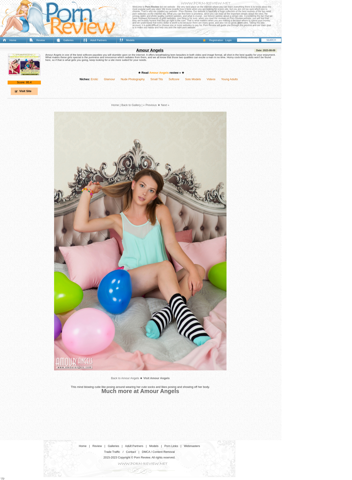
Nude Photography (133, 79)
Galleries (68, 40)
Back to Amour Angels (125, 378)
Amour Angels (150, 50)
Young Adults (229, 79)
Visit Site (25, 91)
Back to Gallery (131, 105)
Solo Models (193, 79)
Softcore (174, 79)
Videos (211, 79)
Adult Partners (98, 40)
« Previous (150, 105)
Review (40, 40)
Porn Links (171, 446)
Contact (131, 451)
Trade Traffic (112, 451)
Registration (216, 40)
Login (228, 40)
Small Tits (156, 79)
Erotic (94, 79)
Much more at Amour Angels (140, 391)
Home (12, 40)
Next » (165, 105)
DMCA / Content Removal (158, 451)
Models (130, 40)
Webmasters (192, 446)
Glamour (109, 79)
